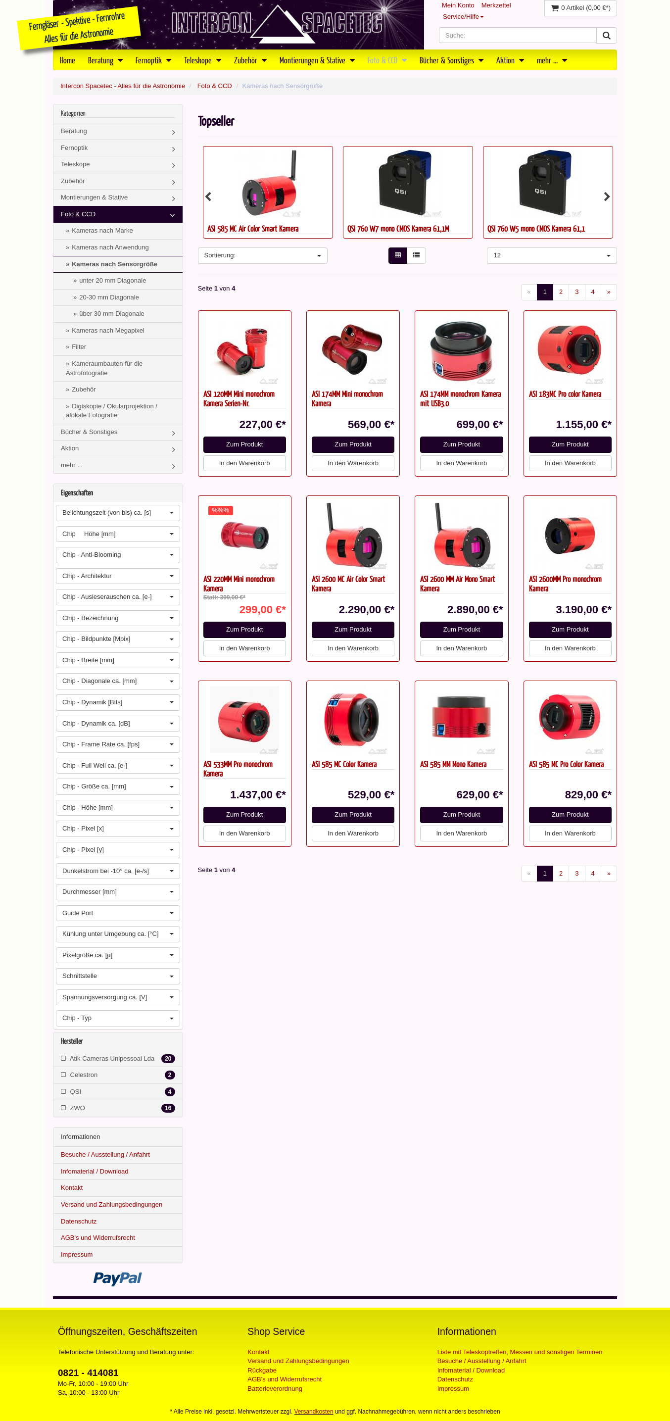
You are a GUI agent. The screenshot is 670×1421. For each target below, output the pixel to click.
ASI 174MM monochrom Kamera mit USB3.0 (460, 398)
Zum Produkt (244, 444)
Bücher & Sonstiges (451, 59)
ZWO (118, 1108)
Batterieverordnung (274, 1388)
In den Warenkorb (244, 463)
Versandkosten (314, 1411)
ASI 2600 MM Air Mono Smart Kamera (457, 583)
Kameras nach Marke (102, 230)
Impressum (77, 1254)
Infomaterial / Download (95, 1171)
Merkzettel (496, 5)
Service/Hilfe (463, 16)
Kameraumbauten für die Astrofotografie (104, 368)
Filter (79, 346)
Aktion (510, 59)
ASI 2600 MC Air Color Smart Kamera (348, 583)
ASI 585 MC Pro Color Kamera (566, 764)
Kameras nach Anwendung (110, 247)
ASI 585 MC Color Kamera (344, 764)
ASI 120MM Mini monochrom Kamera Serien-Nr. (239, 398)
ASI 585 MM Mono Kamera (453, 764)
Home (67, 59)
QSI (118, 1091)
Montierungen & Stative (317, 59)
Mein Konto (458, 5)
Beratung (105, 59)
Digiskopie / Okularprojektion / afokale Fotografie (111, 410)
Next (607, 197)
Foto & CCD (387, 59)
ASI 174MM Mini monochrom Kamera (347, 398)
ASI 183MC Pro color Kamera (565, 394)
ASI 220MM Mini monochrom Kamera (239, 583)
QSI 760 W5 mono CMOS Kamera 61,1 (536, 228)
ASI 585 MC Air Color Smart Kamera (252, 228)
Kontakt (72, 1187)
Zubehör (250, 59)
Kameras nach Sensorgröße (114, 264)
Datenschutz (78, 1221)
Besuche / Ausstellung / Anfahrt (105, 1154)
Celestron (118, 1075)
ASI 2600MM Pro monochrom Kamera (565, 583)
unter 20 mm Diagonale (112, 280)
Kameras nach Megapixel (108, 330)
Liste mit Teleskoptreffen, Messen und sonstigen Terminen (520, 1352)
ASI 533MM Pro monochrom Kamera (238, 769)
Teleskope (202, 59)
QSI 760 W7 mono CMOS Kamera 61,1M (398, 228)
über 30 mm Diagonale (111, 313)
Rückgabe (262, 1370)
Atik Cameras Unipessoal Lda (118, 1058)
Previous (208, 197)
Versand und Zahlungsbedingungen (111, 1204)
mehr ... (552, 59)
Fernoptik (153, 59)
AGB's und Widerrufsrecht (98, 1237)
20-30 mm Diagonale (109, 297)
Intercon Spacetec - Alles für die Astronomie (122, 86)
